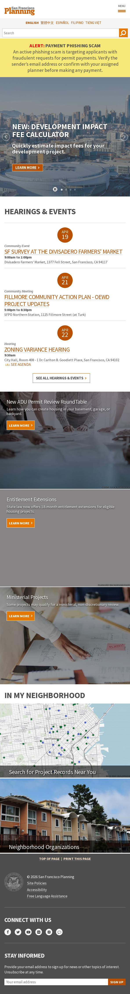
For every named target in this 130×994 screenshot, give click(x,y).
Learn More (25, 167)
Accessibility (37, 889)
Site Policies (37, 883)
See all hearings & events (59, 378)
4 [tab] (75, 190)
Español (62, 23)
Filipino (77, 23)
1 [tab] (62, 190)
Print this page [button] (77, 858)
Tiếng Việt (93, 23)
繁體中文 (47, 23)
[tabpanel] (65, 136)
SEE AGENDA (18, 364)
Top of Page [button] (49, 858)
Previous (6, 137)
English (32, 23)
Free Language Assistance (47, 896)
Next (124, 137)
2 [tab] (66, 190)
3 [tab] (70, 190)
